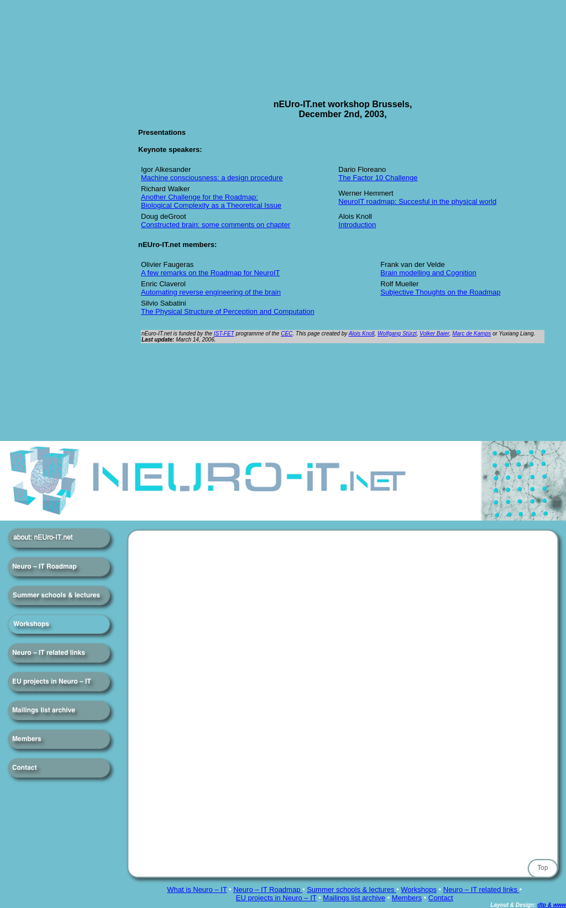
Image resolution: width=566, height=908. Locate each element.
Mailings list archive (354, 898)
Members (407, 898)
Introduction (357, 225)
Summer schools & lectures (351, 889)
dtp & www (551, 905)
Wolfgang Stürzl (397, 333)
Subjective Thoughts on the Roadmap (440, 292)
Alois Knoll (362, 333)
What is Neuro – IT (197, 889)
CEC (286, 333)
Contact (440, 898)
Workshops (419, 889)
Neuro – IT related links (481, 889)
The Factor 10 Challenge (377, 178)
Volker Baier (434, 333)
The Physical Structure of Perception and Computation (228, 311)
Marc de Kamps (471, 333)
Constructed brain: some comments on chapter (215, 225)
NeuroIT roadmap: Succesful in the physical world (417, 201)
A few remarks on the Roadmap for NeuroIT (210, 273)
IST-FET (224, 333)
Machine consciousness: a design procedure (212, 178)
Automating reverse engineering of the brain (211, 292)
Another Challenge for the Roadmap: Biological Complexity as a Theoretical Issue (211, 201)
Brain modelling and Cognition (428, 273)
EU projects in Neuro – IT (276, 898)
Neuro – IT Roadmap (267, 889)
